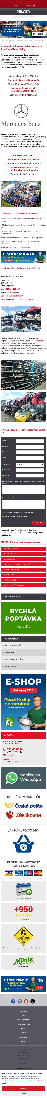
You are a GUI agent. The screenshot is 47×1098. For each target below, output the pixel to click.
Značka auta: (6, 464)
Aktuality (23, 1011)
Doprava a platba (10, 580)
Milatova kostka (23, 1058)
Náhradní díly (11, 639)
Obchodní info (11, 666)
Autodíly (23, 1028)
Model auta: (6, 470)
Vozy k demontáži (13, 645)
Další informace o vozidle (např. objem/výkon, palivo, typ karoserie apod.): (23, 482)
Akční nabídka (9, 559)
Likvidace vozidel (23, 1020)
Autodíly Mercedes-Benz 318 (15, 569)
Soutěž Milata (23, 1052)
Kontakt (23, 1041)
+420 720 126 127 (12, 289)
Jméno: (5, 441)
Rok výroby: (6, 475)
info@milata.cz (13, 292)
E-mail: (5, 452)
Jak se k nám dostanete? (12, 296)
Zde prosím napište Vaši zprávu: (13, 498)
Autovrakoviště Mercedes (14, 585)
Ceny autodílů (9, 575)
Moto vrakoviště (23, 1055)
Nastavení (24, 1093)
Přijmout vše (23, 1088)
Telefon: (5, 457)
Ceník (23, 1015)
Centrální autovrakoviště (23, 1049)
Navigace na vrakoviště (13, 554)
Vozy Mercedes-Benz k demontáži (17, 564)
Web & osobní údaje (23, 1068)
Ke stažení (23, 1037)
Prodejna (9, 652)
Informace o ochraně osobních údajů (14, 516)
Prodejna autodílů (11, 548)
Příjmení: (5, 446)
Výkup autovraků (23, 1024)
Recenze (23, 1033)
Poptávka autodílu (14, 659)
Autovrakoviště (12, 597)
